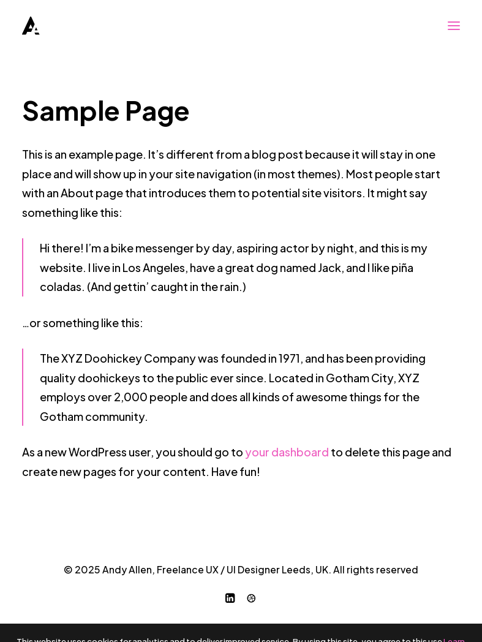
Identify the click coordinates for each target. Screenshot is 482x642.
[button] (454, 25)
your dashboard (287, 452)
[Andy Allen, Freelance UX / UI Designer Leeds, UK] (31, 26)
